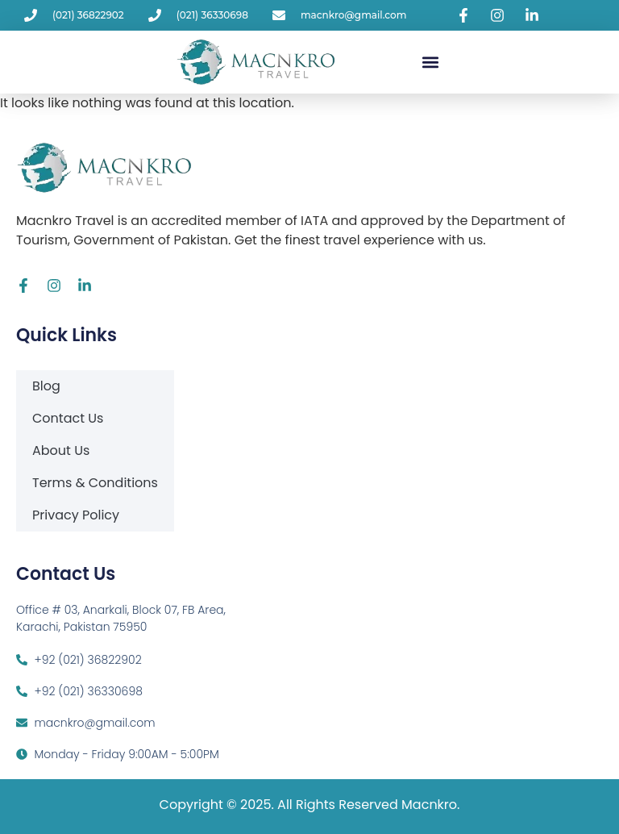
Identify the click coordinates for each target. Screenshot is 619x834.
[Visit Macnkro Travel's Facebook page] (466, 15)
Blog (46, 386)
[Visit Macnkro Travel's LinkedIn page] (534, 15)
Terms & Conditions (95, 482)
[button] (431, 61)
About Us (60, 450)
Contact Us (67, 418)
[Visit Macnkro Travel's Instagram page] (499, 15)
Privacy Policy (75, 515)
